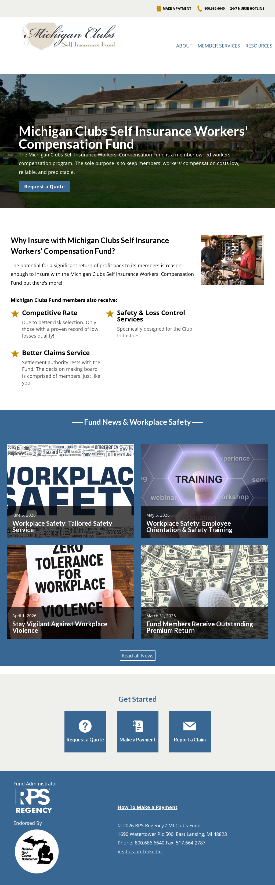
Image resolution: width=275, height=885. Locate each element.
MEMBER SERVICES (219, 45)
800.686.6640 (211, 8)
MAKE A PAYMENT (173, 8)
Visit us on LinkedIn (140, 851)
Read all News (138, 655)
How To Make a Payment (148, 807)
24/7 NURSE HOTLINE (247, 8)
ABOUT (184, 45)
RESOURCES (258, 45)
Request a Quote (44, 186)
